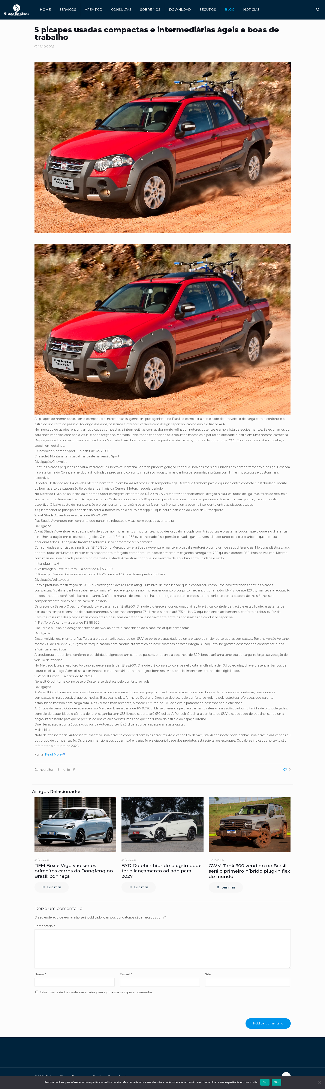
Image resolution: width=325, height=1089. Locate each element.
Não (276, 1082)
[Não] (320, 1082)
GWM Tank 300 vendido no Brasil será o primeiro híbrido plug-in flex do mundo (249, 871)
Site (208, 974)
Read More (53, 754)
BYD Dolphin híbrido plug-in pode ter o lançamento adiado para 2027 (161, 871)
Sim (264, 1082)
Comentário (44, 926)
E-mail (126, 974)
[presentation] (63, 1007)
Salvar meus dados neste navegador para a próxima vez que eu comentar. (96, 992)
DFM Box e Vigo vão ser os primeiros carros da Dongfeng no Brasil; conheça (73, 871)
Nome (40, 974)
